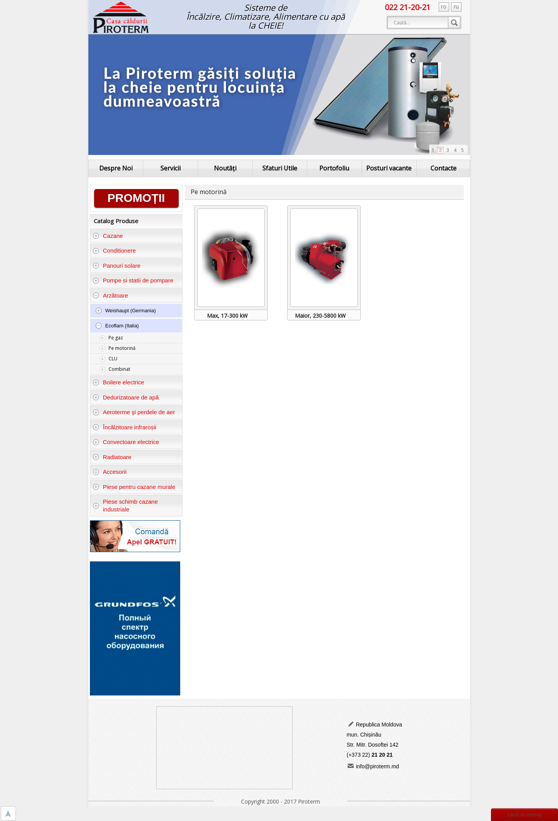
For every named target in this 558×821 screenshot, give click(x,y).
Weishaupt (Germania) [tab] (125, 310)
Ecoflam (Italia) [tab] (117, 325)
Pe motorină (122, 348)
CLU (112, 358)
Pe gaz (115, 337)
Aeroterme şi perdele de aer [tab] (134, 412)
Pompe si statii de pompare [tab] (133, 280)
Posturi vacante (389, 168)
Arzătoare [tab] (110, 295)
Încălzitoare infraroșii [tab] (124, 427)
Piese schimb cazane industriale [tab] (125, 505)
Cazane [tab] (108, 235)
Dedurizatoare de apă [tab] (126, 397)
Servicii (170, 168)
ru (456, 6)
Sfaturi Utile (279, 168)
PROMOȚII (136, 197)
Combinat (119, 369)
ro (443, 6)
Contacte (443, 168)
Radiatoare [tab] (112, 457)
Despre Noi (116, 168)
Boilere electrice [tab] (118, 382)
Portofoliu (334, 168)
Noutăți (225, 168)
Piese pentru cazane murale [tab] (134, 487)
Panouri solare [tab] (116, 265)
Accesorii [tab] (109, 471)
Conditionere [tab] (114, 250)
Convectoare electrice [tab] (126, 442)
